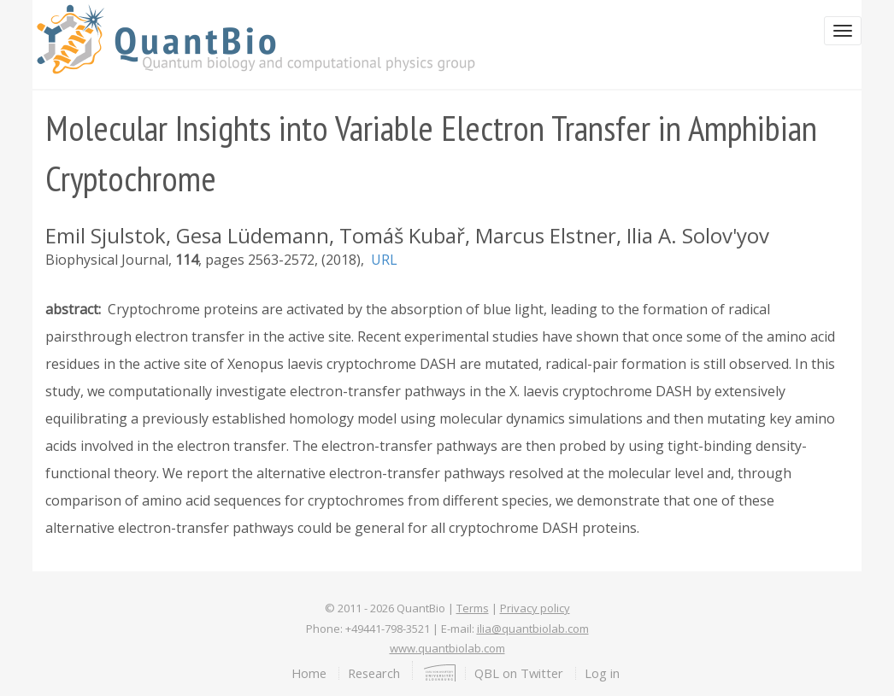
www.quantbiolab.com (447, 648)
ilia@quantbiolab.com (533, 628)
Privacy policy (535, 608)
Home (308, 672)
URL (384, 259)
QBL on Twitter (518, 672)
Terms (472, 608)
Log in (602, 672)
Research (374, 672)
